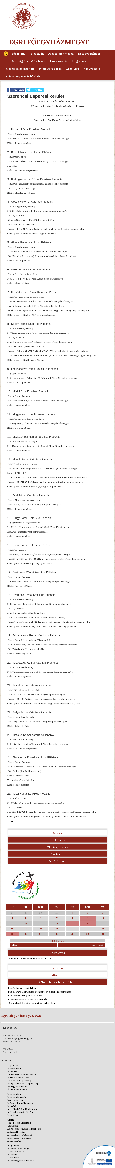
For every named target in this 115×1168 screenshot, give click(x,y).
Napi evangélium (89, 53)
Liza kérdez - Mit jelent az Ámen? (25, 995)
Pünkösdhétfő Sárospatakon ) (30, 958)
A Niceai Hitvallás (16, 1131)
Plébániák (37, 53)
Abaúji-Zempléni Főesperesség (23, 1083)
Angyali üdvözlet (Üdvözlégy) (22, 1109)
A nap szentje (58, 61)
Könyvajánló (92, 68)
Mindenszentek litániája (19, 1137)
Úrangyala (12, 1125)
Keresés (57, 833)
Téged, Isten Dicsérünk (19, 1122)
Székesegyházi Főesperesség (22, 1074)
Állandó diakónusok (17, 1089)
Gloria (10, 1119)
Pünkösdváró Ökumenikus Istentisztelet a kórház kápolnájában (39, 991)
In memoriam (14, 1068)
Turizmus (57, 854)
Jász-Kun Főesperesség (19, 1080)
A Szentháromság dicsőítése (21, 1112)
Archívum (72, 68)
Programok (79, 61)
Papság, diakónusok (61, 53)
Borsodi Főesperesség (18, 1077)
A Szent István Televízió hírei (57, 982)
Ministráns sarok (50, 68)
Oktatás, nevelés (57, 847)
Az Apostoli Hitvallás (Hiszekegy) (24, 1128)
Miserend (58, 975)
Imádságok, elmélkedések (28, 61)
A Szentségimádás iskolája (23, 76)
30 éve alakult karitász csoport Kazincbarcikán (31, 1003)
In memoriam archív (17, 1097)
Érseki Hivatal (58, 861)
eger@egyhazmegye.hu (21, 1038)
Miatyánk (11, 1106)
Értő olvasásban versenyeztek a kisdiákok (29, 999)
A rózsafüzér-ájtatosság (19, 1134)
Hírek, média (57, 840)
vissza (10, 821)
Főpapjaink (19, 53)
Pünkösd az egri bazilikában (22, 988)
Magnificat (12, 1115)
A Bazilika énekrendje (20, 68)
